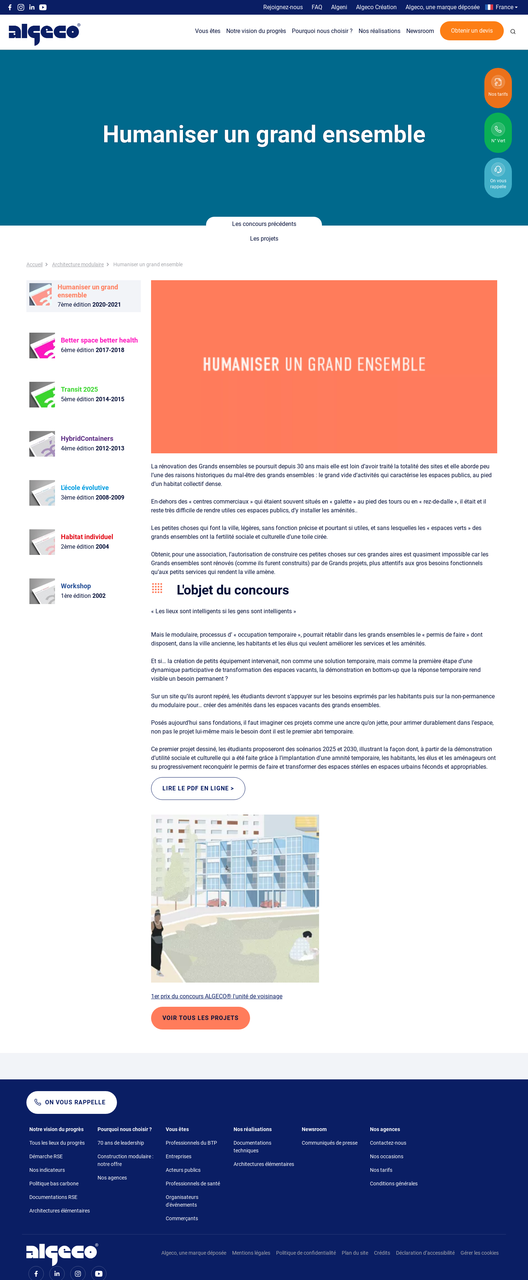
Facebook (9, 7)
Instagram (20, 7)
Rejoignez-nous (283, 7)
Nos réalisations (379, 31)
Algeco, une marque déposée (443, 7)
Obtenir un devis (472, 30)
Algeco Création (376, 7)
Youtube (42, 7)
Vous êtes (207, 31)
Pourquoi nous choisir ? (322, 31)
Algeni (339, 7)
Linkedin (31, 7)
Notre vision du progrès (256, 31)
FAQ (317, 7)
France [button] (504, 7)
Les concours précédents (218, 224)
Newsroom (420, 31)
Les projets (310, 224)
